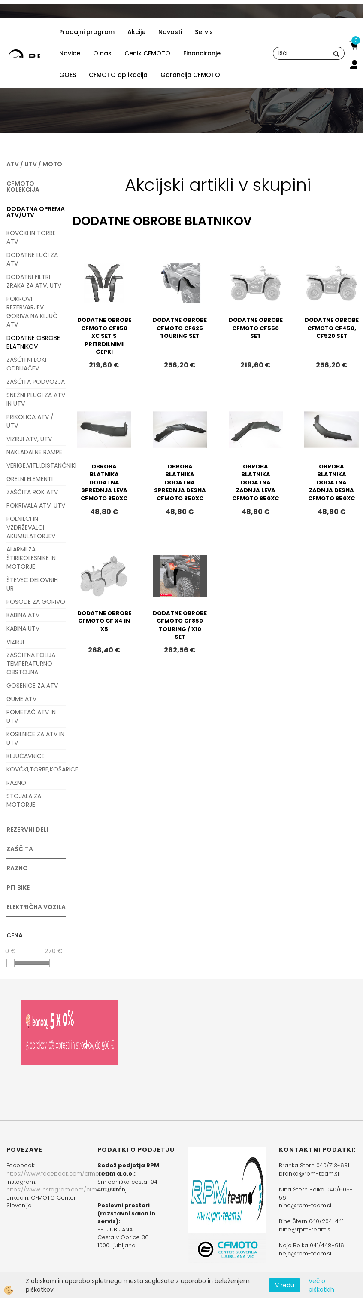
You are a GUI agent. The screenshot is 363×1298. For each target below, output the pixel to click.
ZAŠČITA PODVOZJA (35, 381)
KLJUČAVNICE (25, 756)
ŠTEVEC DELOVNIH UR (32, 584)
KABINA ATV (22, 615)
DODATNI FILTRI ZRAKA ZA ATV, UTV (33, 281)
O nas (102, 53)
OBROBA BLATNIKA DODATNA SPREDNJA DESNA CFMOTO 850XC (180, 482)
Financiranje (202, 53)
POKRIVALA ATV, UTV (35, 505)
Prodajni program (87, 32)
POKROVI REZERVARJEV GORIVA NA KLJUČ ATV (31, 311)
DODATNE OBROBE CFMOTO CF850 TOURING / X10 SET (180, 625)
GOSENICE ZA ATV (32, 685)
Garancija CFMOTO (190, 74)
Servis (204, 32)
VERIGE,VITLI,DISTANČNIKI (36, 465)
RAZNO (16, 782)
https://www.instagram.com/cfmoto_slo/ (63, 1189)
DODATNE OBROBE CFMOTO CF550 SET (256, 328)
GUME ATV (21, 699)
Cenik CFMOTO (147, 53)
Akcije (136, 32)
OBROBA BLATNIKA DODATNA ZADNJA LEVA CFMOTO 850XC (255, 482)
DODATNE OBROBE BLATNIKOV (33, 342)
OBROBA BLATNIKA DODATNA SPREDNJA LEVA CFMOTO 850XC (104, 482)
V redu (284, 1285)
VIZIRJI (15, 641)
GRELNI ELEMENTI (29, 479)
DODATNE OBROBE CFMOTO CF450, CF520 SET (332, 328)
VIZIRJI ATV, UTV (29, 439)
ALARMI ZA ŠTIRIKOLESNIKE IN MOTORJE (31, 558)
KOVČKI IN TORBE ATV (31, 237)
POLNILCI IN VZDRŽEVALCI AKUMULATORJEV (30, 527)
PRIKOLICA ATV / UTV (30, 421)
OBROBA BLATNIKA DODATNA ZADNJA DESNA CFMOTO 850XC (331, 482)
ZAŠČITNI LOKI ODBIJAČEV (26, 364)
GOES (67, 74)
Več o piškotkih (321, 1285)
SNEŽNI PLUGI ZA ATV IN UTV (35, 399)
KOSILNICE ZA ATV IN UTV (35, 738)
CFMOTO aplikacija (118, 74)
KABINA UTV (22, 628)
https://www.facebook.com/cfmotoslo (59, 1173)
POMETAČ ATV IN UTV (31, 716)
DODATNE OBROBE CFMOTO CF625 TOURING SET (180, 328)
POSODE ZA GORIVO (35, 601)
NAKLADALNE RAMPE (34, 452)
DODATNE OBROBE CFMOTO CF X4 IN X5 (104, 621)
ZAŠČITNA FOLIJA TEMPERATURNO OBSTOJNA (30, 664)
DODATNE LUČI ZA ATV (32, 259)
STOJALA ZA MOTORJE (23, 800)
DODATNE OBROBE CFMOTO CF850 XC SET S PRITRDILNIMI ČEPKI (104, 336)
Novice (69, 53)
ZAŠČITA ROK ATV (32, 492)
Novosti (170, 32)
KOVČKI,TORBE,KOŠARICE (36, 769)
